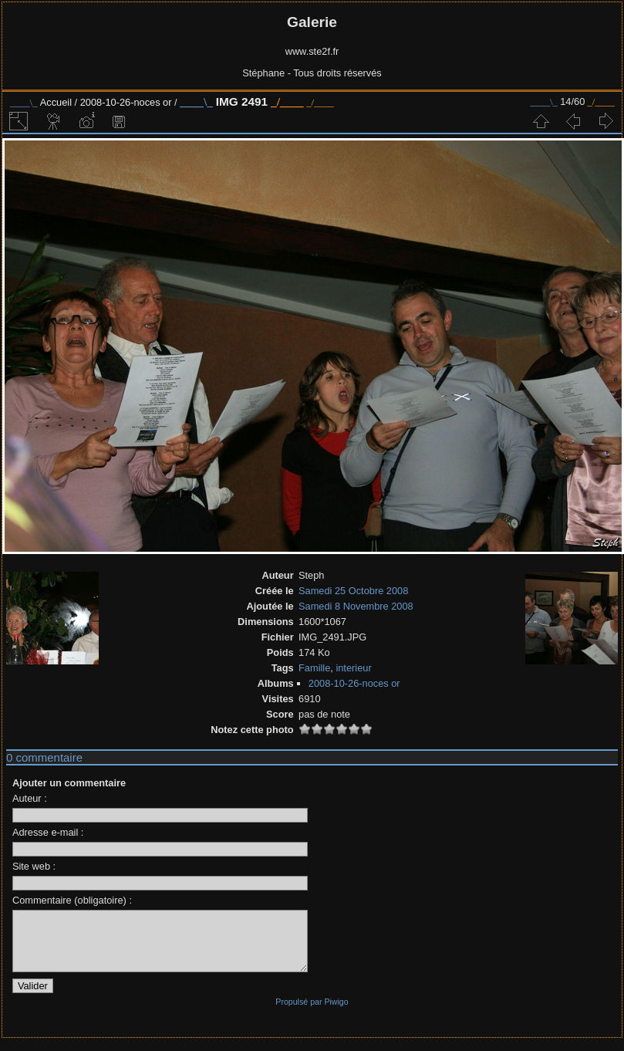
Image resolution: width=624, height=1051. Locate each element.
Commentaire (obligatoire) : (72, 900)
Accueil (56, 102)
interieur (353, 668)
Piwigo (336, 1013)
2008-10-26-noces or (126, 102)
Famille (314, 668)
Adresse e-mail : (47, 832)
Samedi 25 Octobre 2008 (353, 590)
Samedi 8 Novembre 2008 (356, 606)
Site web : (34, 866)
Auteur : (29, 798)
